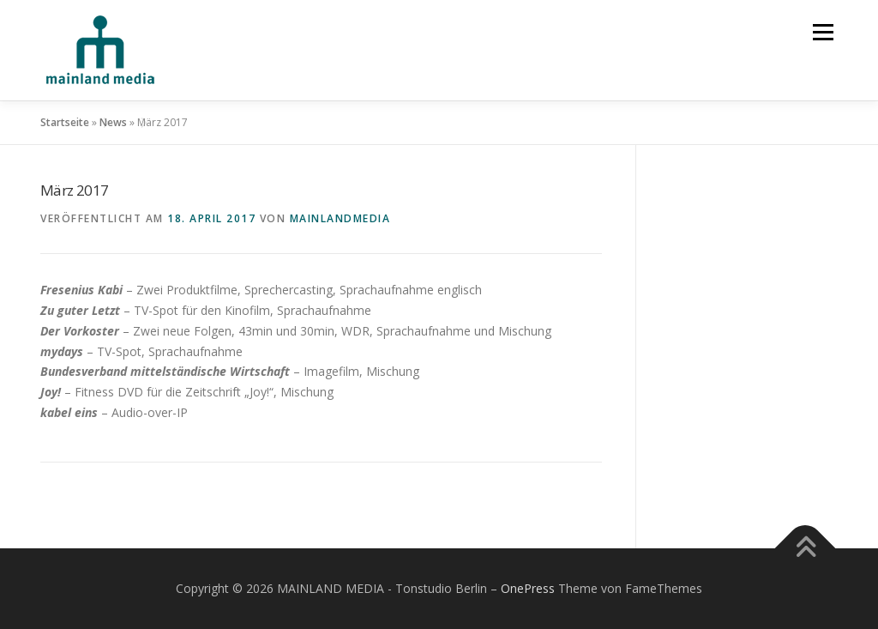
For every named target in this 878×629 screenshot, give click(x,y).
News (113, 122)
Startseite (64, 122)
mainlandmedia (340, 218)
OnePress (528, 588)
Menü (823, 32)
